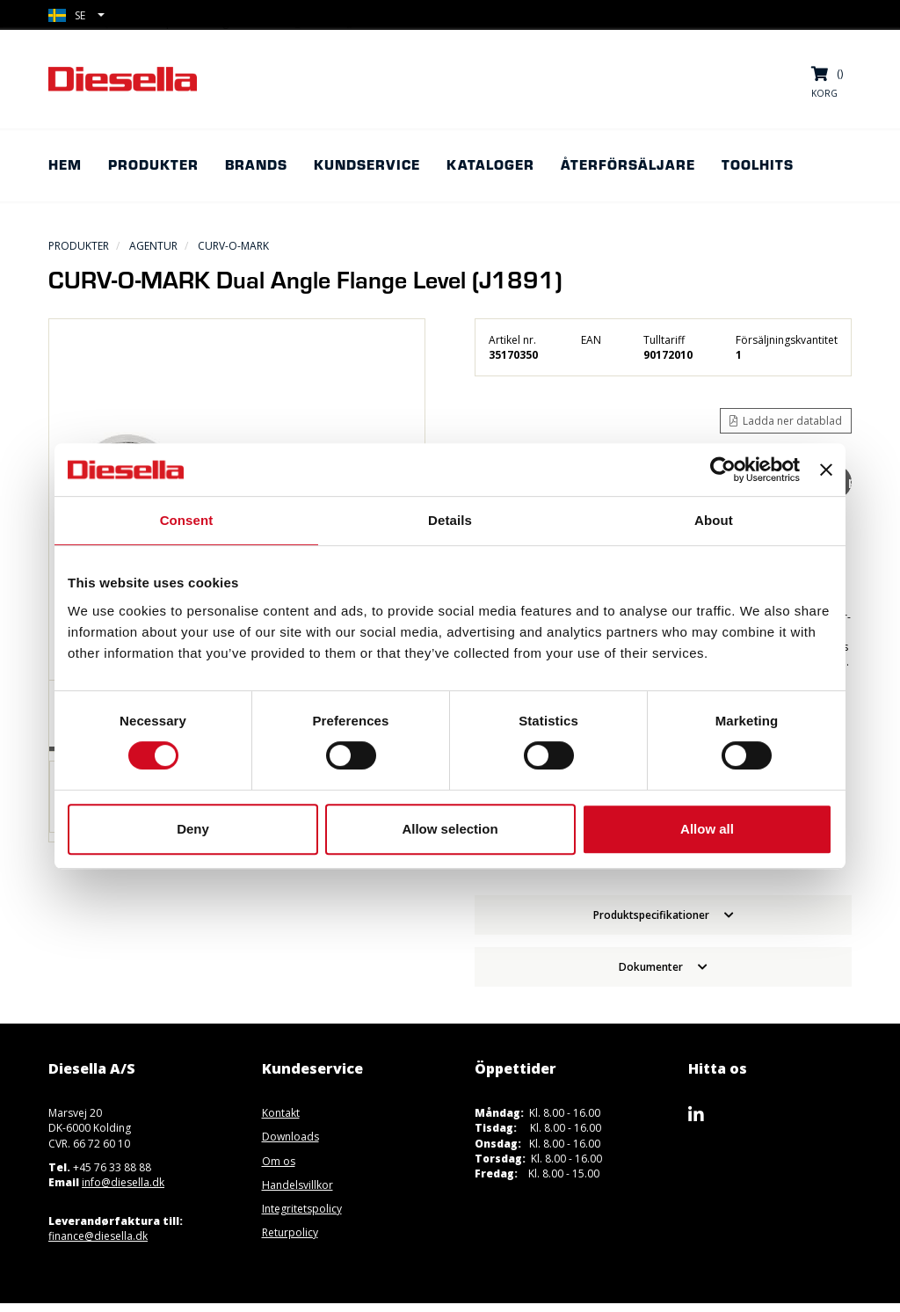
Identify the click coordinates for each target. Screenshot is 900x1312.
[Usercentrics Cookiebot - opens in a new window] (723, 469)
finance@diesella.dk (98, 1235)
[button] (76, 15)
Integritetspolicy (302, 1208)
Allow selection (449, 828)
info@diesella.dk (123, 1182)
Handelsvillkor (297, 1184)
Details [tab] (450, 520)
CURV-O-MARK (233, 245)
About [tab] (713, 520)
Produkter (78, 245)
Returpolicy (290, 1232)
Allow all (707, 828)
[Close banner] (826, 469)
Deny (193, 828)
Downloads (290, 1136)
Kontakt (281, 1112)
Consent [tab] (187, 520)
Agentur (153, 245)
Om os (278, 1161)
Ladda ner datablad (785, 420)
